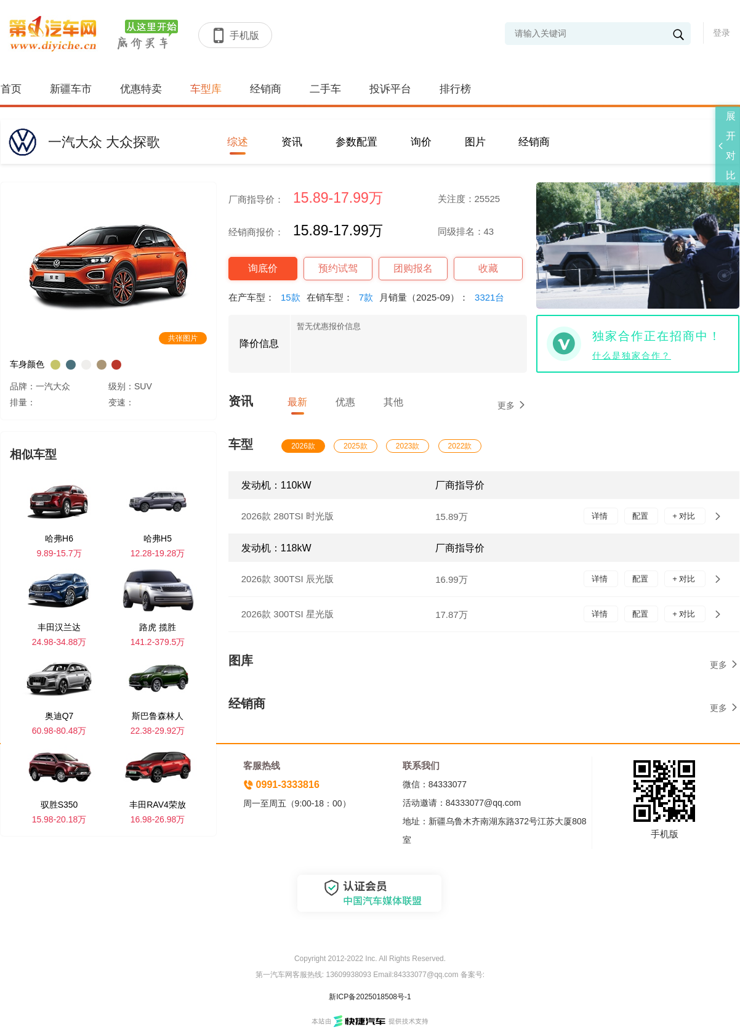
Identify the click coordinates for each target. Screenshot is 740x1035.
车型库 (206, 89)
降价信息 (259, 343)
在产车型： (267, 297)
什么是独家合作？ (631, 355)
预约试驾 (338, 268)
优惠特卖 (141, 89)
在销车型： (343, 297)
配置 (641, 516)
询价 (421, 142)
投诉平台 (390, 89)
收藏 (488, 268)
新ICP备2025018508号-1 (370, 996)
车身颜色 (27, 364)
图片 (475, 142)
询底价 (263, 268)
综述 (237, 142)
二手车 (325, 89)
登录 (721, 33)
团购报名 (413, 268)
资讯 (291, 142)
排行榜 (455, 89)
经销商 (265, 89)
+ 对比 (685, 516)
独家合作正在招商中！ (657, 336)
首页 (11, 89)
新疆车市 (71, 89)
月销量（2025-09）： (444, 297)
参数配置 (356, 142)
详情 (601, 516)
